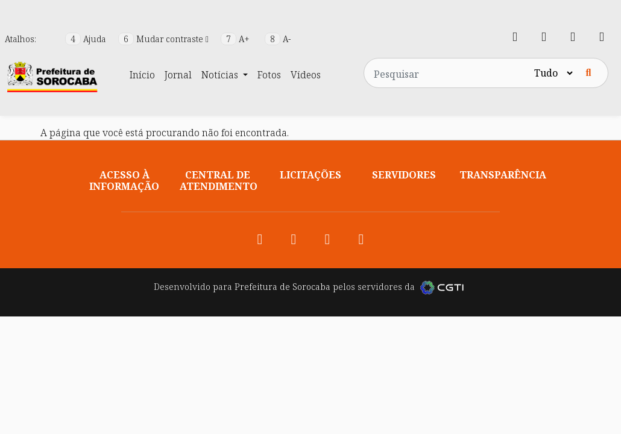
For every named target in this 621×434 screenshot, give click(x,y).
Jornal (178, 74)
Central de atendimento (218, 180)
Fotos (269, 74)
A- (278, 39)
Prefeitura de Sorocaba (282, 286)
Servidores (404, 174)
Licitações (310, 174)
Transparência (502, 174)
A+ (236, 39)
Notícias (221, 74)
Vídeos (306, 74)
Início (142, 74)
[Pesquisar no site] (448, 73)
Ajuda (87, 39)
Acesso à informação (124, 180)
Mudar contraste (164, 39)
